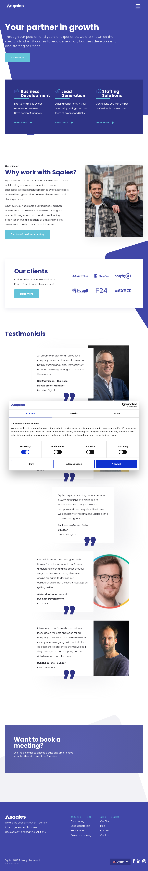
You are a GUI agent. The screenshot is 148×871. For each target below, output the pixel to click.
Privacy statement (29, 860)
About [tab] (117, 413)
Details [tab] (74, 413)
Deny (31, 464)
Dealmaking (77, 821)
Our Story (105, 821)
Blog (102, 826)
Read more (21, 122)
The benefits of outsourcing (27, 234)
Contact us (17, 57)
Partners (105, 830)
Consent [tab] (30, 413)
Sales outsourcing (81, 835)
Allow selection (74, 464)
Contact (105, 835)
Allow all (116, 464)
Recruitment (78, 830)
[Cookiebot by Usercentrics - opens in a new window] (124, 405)
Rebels (16, 863)
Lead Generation (80, 826)
